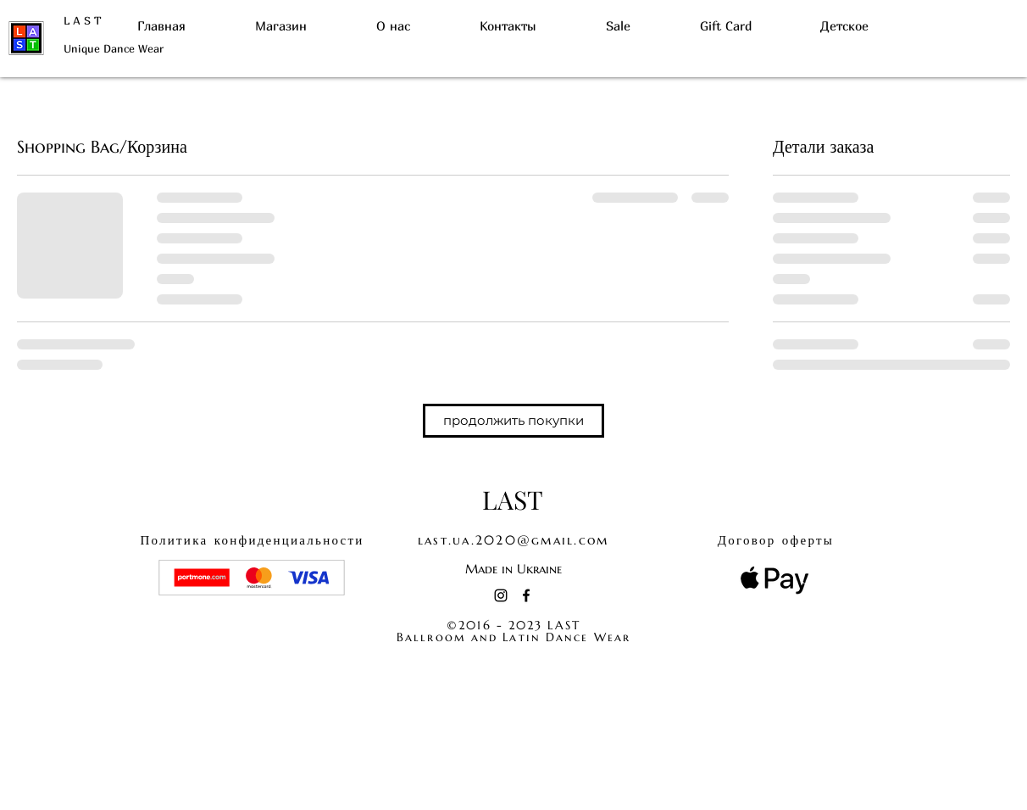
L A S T (82, 20)
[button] (513, 421)
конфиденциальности (252, 540)
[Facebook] (526, 595)
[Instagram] (500, 595)
